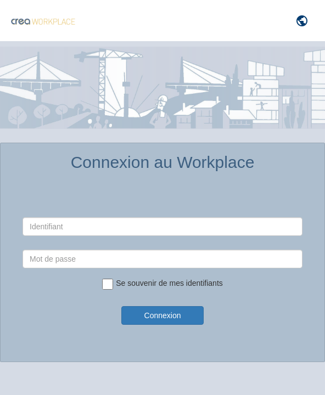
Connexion (162, 315)
